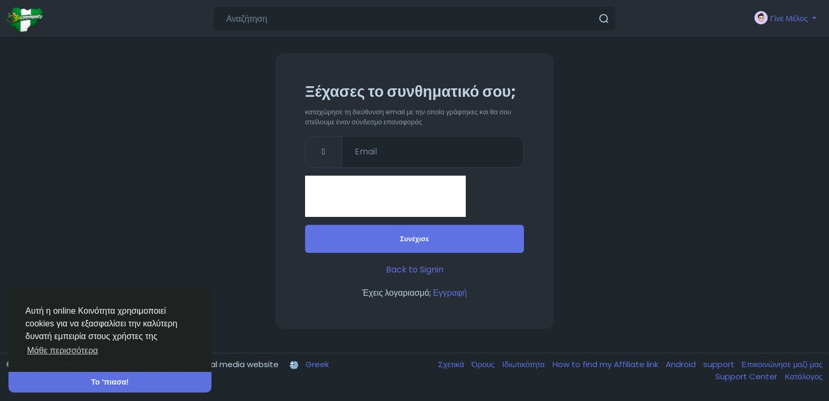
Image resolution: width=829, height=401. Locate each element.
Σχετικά (452, 364)
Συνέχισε (414, 239)
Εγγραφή (450, 293)
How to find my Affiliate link (606, 364)
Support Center (747, 376)
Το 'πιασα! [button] (109, 382)
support (719, 364)
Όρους (484, 364)
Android (682, 364)
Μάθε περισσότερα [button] (62, 350)
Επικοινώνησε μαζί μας (782, 364)
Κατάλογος (804, 376)
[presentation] (385, 196)
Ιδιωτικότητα (524, 364)
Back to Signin (415, 269)
